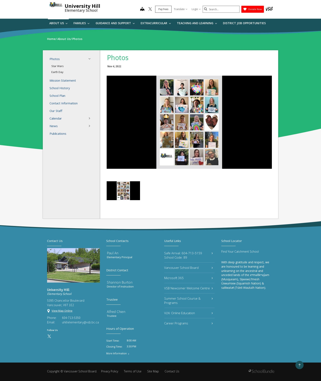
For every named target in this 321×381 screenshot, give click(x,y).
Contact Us (172, 371)
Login (196, 9)
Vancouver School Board (188, 268)
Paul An (112, 253)
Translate (180, 9)
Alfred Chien (116, 311)
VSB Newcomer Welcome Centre (188, 288)
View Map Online (62, 311)
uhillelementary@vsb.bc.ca (80, 322)
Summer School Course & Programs (188, 300)
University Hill (82, 5)
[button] (90, 59)
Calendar (71, 118)
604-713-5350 (71, 318)
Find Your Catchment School (240, 251)
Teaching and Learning (197, 23)
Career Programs (188, 323)
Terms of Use (132, 371)
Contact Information (64, 103)
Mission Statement (63, 80)
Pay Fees (163, 9)
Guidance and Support (115, 23)
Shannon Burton (119, 282)
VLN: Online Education (188, 313)
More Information (116, 353)
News (71, 126)
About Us (58, 23)
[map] (142, 9)
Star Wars (57, 66)
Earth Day (57, 72)
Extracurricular (156, 23)
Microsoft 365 (188, 278)
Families (81, 23)
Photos (71, 59)
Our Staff (56, 111)
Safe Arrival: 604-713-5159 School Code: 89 (188, 255)
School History (60, 88)
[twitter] (150, 9)
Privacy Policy (109, 371)
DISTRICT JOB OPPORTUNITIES (244, 23)
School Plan (57, 96)
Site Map (153, 371)
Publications (58, 133)
